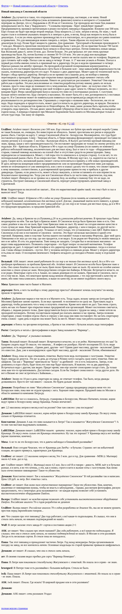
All (72, 123)
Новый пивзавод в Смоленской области (34, 5)
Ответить (63, 5)
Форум (5, 5)
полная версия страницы (14, 608)
